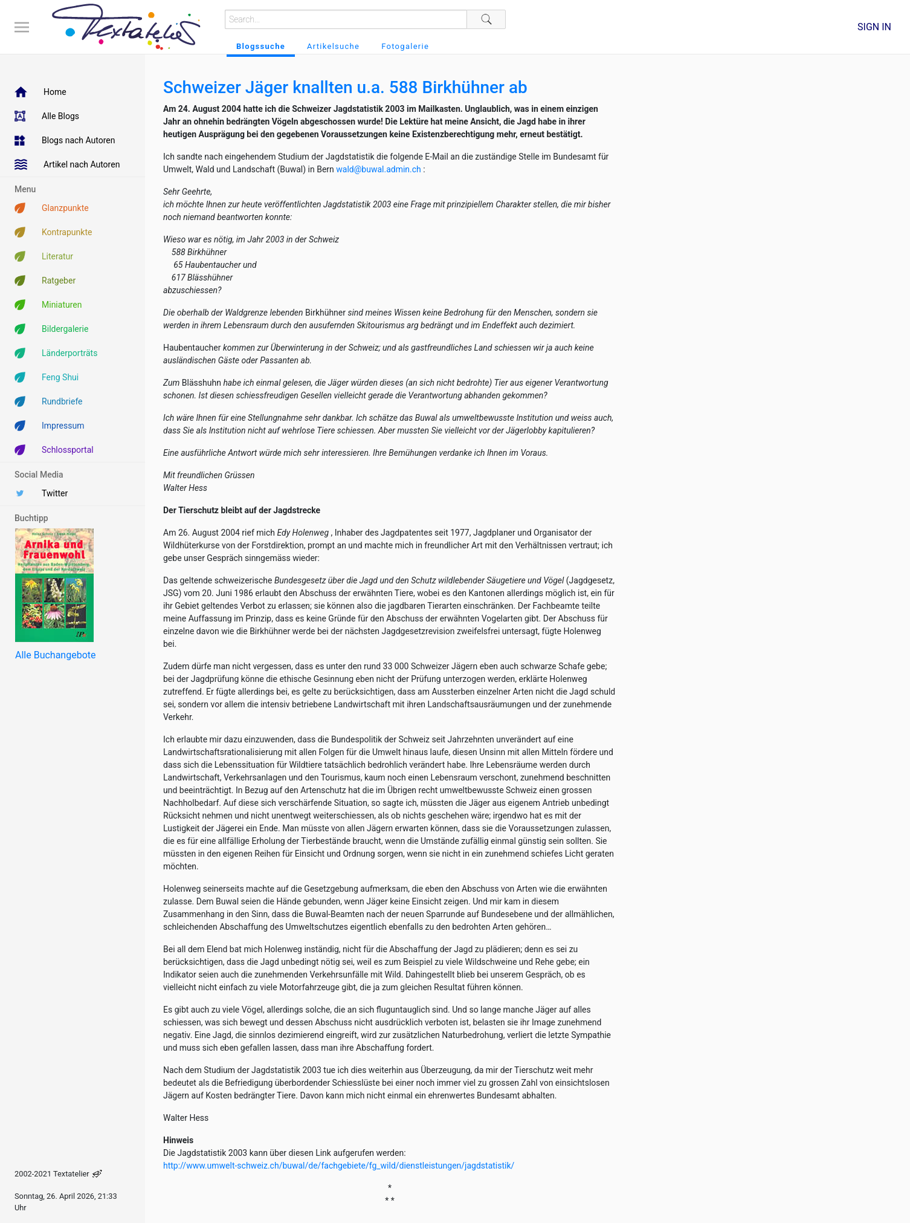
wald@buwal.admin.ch (379, 169)
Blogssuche (260, 46)
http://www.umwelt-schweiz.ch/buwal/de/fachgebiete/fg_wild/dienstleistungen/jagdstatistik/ (338, 1165)
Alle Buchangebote (55, 655)
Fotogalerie (405, 46)
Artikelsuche (333, 46)
